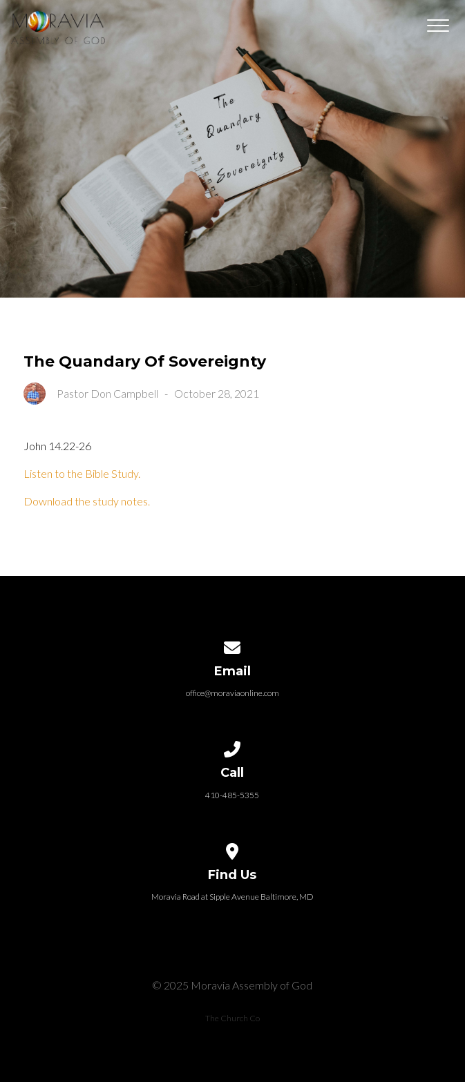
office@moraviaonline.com (232, 693)
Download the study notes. (86, 501)
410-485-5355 (232, 795)
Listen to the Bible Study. (81, 473)
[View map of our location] (233, 849)
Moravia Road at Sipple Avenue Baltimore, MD (232, 896)
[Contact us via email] (233, 645)
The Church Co (232, 1018)
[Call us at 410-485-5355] (233, 747)
